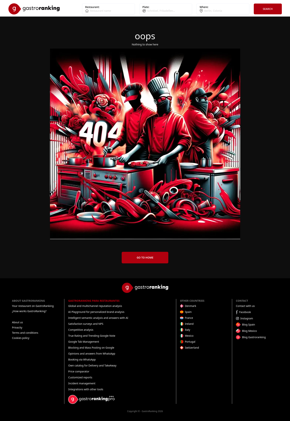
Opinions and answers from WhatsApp (91, 353)
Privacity (17, 327)
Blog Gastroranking (254, 337)
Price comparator (78, 371)
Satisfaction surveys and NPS (85, 324)
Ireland (189, 324)
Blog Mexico (249, 331)
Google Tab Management (83, 341)
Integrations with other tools (85, 389)
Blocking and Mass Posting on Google (91, 347)
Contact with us (245, 306)
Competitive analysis (80, 329)
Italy (187, 329)
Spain (188, 312)
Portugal (190, 341)
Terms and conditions (25, 332)
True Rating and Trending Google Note (91, 335)
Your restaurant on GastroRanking (33, 306)
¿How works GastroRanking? (29, 311)
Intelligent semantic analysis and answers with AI (98, 318)
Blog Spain (248, 324)
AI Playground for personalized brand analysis (96, 312)
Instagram (246, 318)
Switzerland (192, 347)
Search (268, 9)
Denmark (190, 306)
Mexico (189, 335)
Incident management (81, 383)
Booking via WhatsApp (82, 359)
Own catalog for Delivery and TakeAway (92, 365)
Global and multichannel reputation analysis (95, 306)
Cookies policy (20, 338)
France (189, 318)
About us (17, 322)
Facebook (245, 312)
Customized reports (80, 377)
